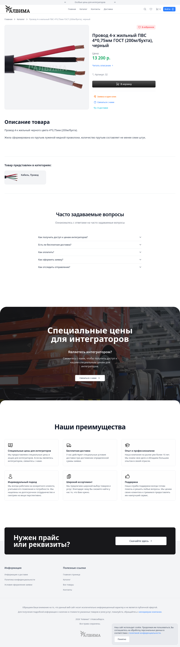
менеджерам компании (150, 612)
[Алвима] (17, 9)
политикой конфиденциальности (145, 633)
